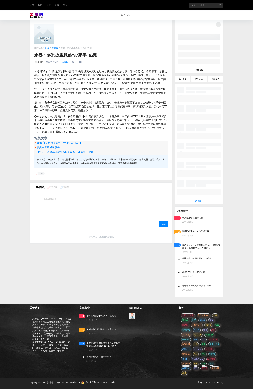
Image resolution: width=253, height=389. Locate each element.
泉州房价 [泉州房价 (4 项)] (198, 349)
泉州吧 (49, 382)
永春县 (55, 47)
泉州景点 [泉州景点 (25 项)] (186, 354)
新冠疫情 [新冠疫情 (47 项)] (209, 335)
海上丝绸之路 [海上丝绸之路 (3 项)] (197, 359)
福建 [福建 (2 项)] (203, 363)
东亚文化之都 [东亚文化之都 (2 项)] (203, 315)
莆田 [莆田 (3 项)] (196, 368)
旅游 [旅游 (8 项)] (196, 339)
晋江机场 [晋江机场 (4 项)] (213, 339)
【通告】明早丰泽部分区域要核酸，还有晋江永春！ (66, 152)
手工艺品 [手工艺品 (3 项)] (186, 335)
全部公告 (199, 70)
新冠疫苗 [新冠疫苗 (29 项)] (186, 339)
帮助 (65, 5)
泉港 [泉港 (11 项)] (196, 354)
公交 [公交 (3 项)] (194, 320)
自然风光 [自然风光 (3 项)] (186, 368)
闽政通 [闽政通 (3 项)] (204, 368)
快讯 (40, 5)
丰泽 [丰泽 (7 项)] (215, 315)
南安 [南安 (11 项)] (211, 320)
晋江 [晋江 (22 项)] (203, 339)
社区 (57, 5)
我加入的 (199, 79)
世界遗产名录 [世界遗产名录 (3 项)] (188, 315)
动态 (48, 5)
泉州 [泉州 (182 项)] (203, 344)
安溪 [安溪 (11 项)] (217, 325)
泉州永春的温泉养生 (48, 147)
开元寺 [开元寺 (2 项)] (197, 330)
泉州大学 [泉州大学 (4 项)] (186, 349)
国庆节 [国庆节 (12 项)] (208, 325)
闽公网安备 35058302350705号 (98, 382)
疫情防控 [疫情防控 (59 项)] (186, 363)
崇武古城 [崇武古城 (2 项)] (186, 330)
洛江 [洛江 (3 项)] (203, 354)
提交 (164, 224)
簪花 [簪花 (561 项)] (211, 363)
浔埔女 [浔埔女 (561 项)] (212, 354)
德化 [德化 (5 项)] (205, 330)
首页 (32, 5)
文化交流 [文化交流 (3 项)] (198, 335)
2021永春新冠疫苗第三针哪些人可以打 (59, 142)
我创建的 (215, 79)
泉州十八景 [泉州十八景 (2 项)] (214, 344)
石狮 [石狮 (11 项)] (196, 363)
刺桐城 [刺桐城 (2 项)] (202, 320)
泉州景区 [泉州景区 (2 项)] (209, 349)
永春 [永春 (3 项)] (196, 344)
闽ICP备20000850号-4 (67, 382)
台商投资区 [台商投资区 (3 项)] (197, 325)
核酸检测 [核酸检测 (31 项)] (186, 344)
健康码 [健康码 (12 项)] (185, 320)
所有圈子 (199, 201)
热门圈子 (183, 79)
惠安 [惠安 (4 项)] (213, 330)
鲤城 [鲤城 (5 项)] (184, 373)
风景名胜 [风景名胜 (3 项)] (215, 368)
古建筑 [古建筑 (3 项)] (185, 325)
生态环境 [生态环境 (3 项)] (211, 359)
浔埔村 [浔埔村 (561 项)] (185, 359)
